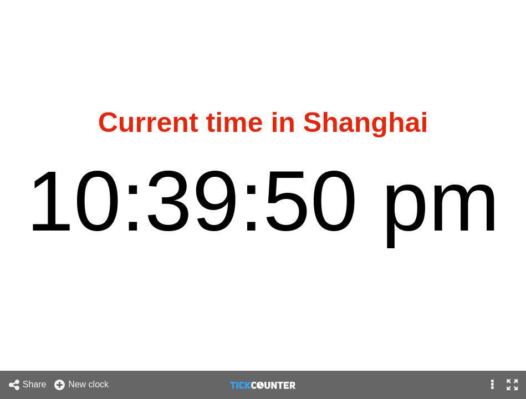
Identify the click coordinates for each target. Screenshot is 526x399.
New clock (81, 385)
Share (27, 385)
